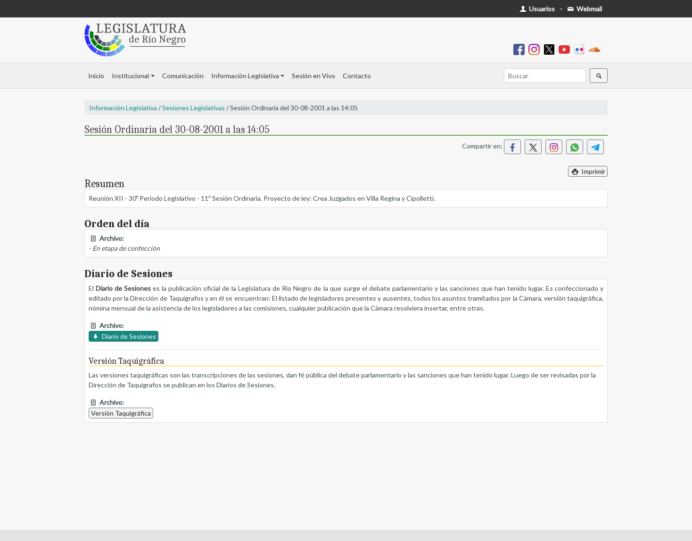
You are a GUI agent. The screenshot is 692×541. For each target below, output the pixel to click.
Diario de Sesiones (123, 336)
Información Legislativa (245, 76)
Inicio (96, 76)
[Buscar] (545, 75)
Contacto (357, 76)
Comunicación (183, 76)
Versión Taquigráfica (121, 413)
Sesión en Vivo (313, 76)
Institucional (130, 76)
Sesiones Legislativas (193, 108)
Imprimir (587, 171)
